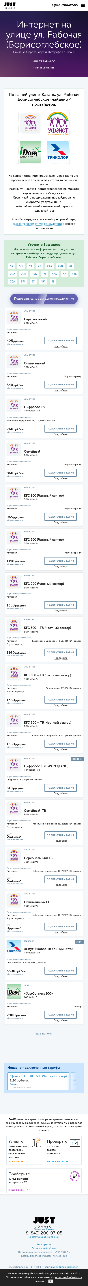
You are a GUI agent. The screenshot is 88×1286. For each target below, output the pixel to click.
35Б (74, 274)
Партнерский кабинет (44, 1248)
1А (11, 266)
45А (43, 281)
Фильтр (43, 61)
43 (33, 281)
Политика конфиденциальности (61, 1267)
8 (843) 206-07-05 (64, 5)
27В (60, 266)
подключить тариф (60, 341)
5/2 (21, 266)
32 (64, 274)
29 (44, 274)
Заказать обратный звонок (44, 1237)
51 (52, 281)
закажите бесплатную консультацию (38, 224)
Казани (70, 52)
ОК (51, 1281)
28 (70, 266)
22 (39, 266)
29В (23, 274)
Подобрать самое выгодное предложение (44, 298)
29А (12, 274)
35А (12, 281)
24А (49, 266)
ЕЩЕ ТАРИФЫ (44, 1034)
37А (23, 281)
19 (30, 266)
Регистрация (44, 1244)
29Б (34, 274)
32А (54, 274)
